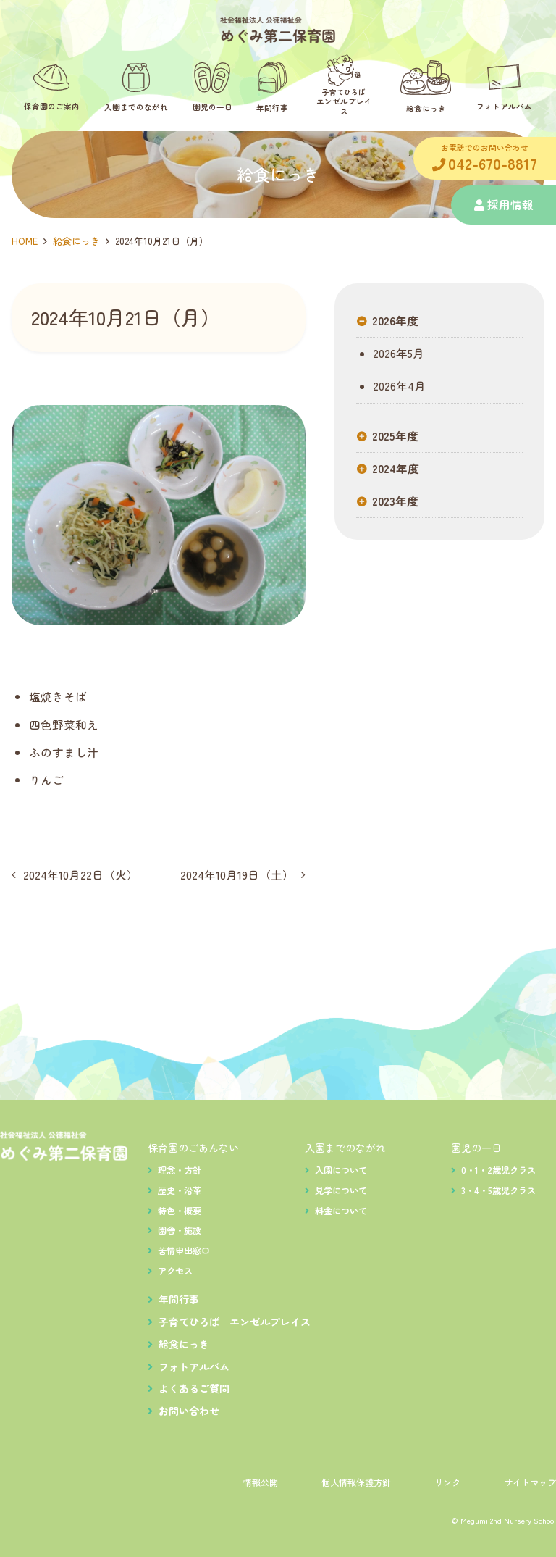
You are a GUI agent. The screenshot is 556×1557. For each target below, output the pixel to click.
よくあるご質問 (194, 1388)
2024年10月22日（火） (80, 875)
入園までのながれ (345, 1147)
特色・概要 (179, 1210)
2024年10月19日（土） (237, 875)
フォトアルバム (194, 1366)
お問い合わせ (189, 1410)
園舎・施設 (179, 1230)
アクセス (175, 1270)
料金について (341, 1210)
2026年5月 (397, 354)
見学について (341, 1190)
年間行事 (179, 1299)
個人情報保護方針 (356, 1482)
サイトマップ (530, 1482)
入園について (341, 1170)
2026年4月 (398, 386)
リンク (447, 1482)
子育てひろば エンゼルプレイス (235, 1321)
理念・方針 (179, 1170)
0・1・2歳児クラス (498, 1170)
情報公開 (260, 1482)
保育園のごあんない (193, 1147)
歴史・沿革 (179, 1190)
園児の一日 (476, 1147)
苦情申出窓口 (184, 1250)
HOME (25, 241)
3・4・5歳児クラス (498, 1190)
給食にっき (76, 241)
